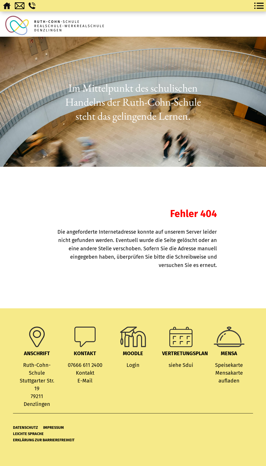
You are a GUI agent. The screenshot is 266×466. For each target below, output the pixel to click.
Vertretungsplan (185, 353)
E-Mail (84, 381)
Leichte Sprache (28, 433)
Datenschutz (25, 427)
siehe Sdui (181, 365)
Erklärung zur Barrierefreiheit (44, 440)
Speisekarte (229, 365)
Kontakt (85, 373)
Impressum (53, 427)
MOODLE (133, 353)
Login (133, 365)
